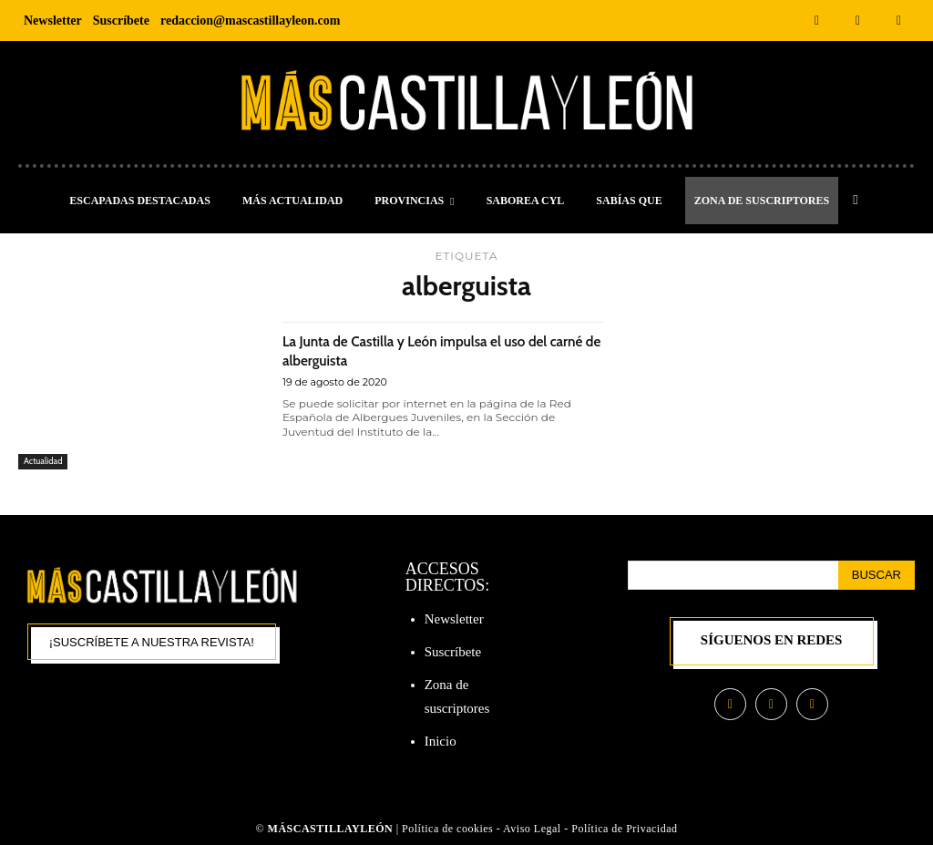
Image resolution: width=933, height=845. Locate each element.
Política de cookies (447, 828)
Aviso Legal (533, 828)
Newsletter (454, 619)
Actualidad (46, 460)
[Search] (876, 575)
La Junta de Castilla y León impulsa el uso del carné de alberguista (433, 350)
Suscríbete (453, 651)
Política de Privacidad (624, 828)
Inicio (440, 741)
